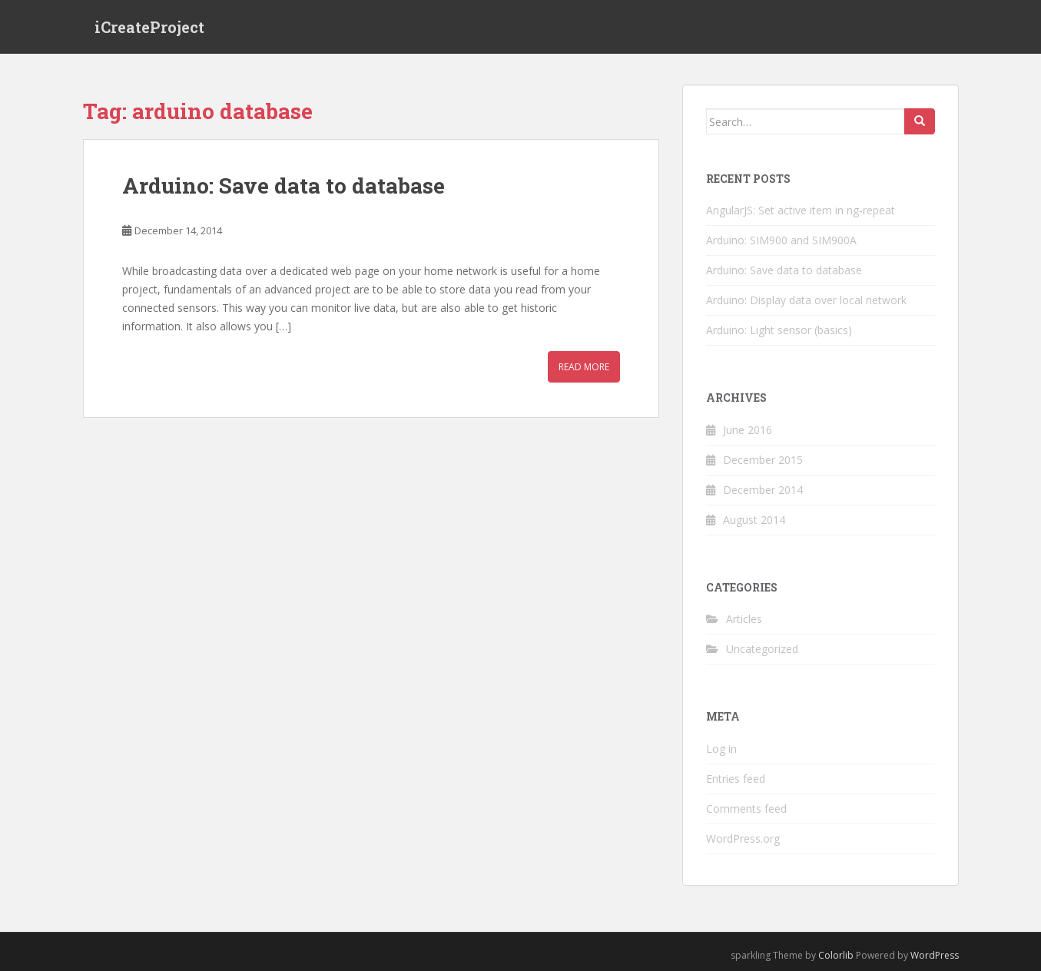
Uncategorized (762, 648)
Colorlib (836, 955)
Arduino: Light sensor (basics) (779, 330)
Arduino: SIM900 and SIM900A (781, 240)
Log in (721, 748)
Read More (584, 366)
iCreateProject (149, 27)
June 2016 (747, 430)
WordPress (934, 955)
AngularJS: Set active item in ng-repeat (800, 210)
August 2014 (754, 519)
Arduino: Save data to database (283, 185)
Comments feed (746, 808)
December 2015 (763, 459)
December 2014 (763, 489)
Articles (744, 618)
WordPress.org (743, 838)
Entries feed (735, 778)
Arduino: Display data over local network (806, 300)
